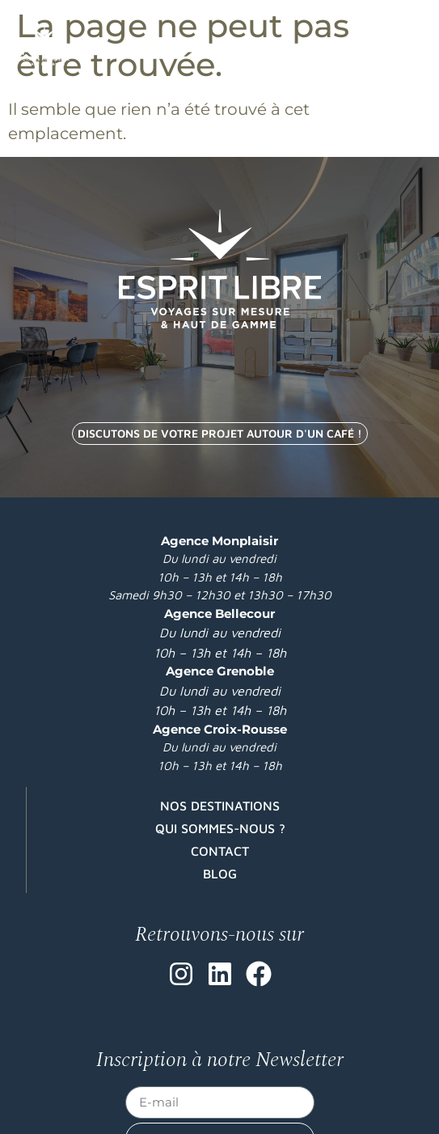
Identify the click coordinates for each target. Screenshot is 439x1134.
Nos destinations (220, 805)
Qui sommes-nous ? (220, 828)
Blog (220, 873)
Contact (220, 851)
